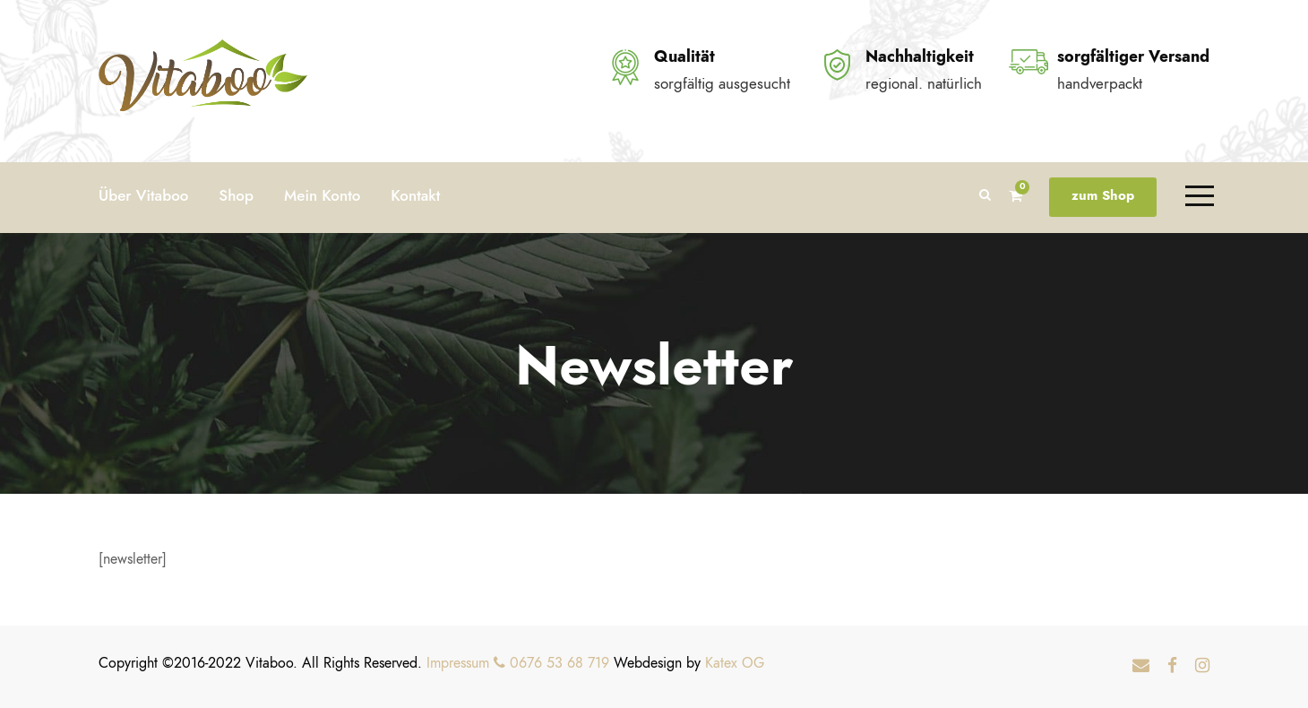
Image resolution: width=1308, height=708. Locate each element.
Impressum (457, 663)
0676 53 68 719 (551, 663)
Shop (236, 195)
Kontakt (415, 195)
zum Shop (1102, 195)
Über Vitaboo (143, 195)
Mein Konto (322, 195)
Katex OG (734, 663)
